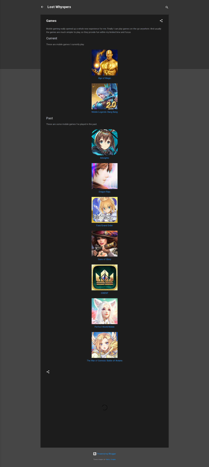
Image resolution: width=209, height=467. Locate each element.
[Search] (167, 7)
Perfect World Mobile (105, 327)
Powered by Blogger (104, 453)
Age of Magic (104, 78)
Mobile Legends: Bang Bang (105, 112)
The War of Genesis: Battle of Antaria (104, 360)
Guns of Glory (104, 259)
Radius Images (111, 459)
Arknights (104, 158)
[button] (161, 21)
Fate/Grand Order (104, 225)
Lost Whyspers (59, 7)
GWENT (104, 293)
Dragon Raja (104, 191)
